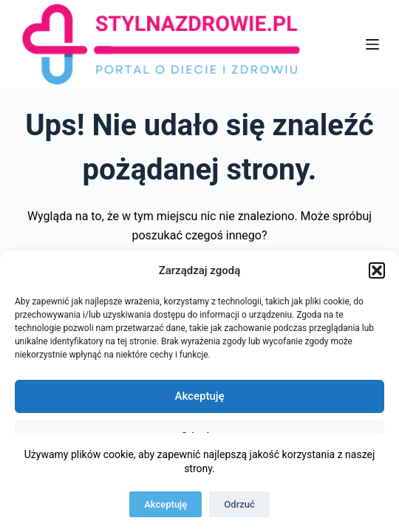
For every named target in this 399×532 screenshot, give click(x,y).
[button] (376, 270)
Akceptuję (199, 396)
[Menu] (372, 44)
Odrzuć (239, 504)
